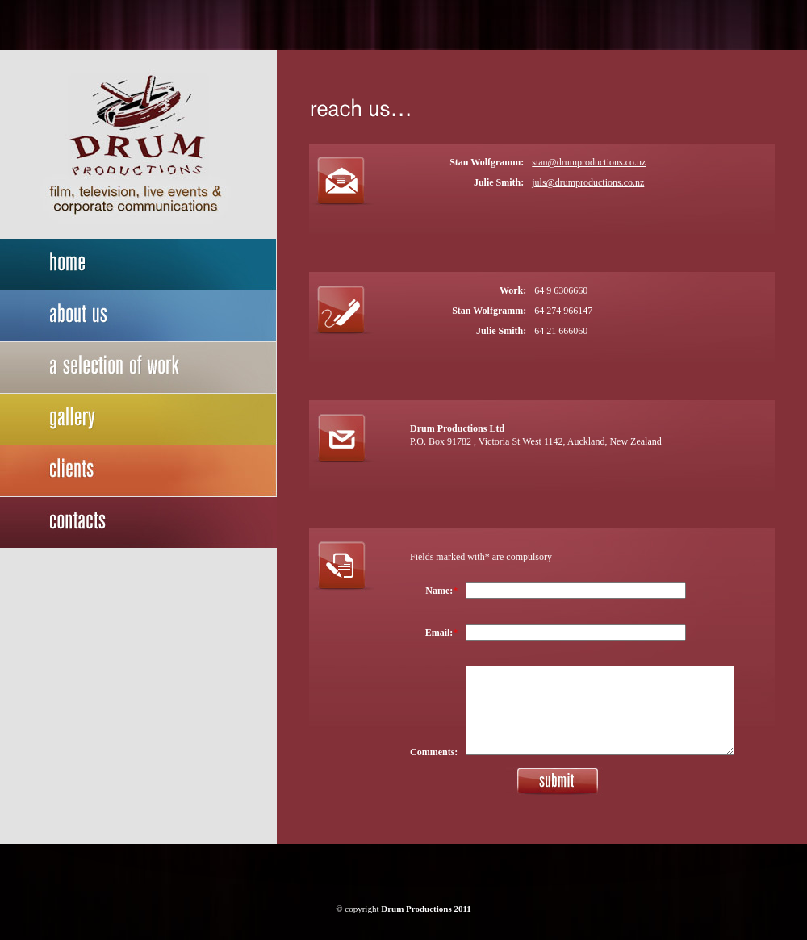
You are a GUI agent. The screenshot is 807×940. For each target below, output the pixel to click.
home (138, 264)
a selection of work (138, 368)
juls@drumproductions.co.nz (588, 182)
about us (138, 316)
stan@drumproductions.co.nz (589, 162)
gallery (138, 419)
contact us (138, 523)
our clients (138, 471)
